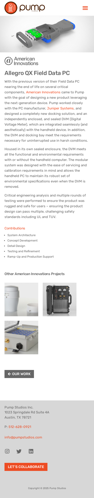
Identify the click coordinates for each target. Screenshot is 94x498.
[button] (85, 8)
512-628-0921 (20, 427)
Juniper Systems (60, 108)
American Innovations (43, 92)
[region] (47, 34)
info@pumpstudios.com (23, 437)
